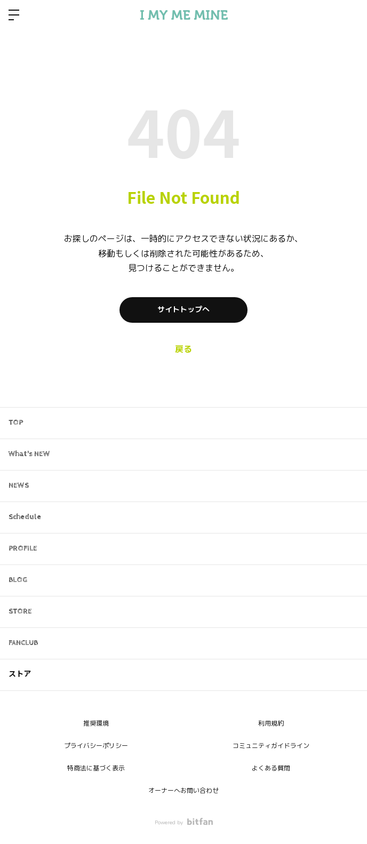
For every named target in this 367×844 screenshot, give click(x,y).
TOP (16, 422)
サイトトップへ (183, 310)
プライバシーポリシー (96, 746)
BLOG (18, 580)
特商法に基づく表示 (96, 768)
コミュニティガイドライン (271, 746)
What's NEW (29, 454)
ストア (20, 674)
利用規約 (271, 723)
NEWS (19, 485)
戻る (183, 349)
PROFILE (23, 548)
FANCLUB (23, 643)
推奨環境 (96, 723)
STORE (20, 611)
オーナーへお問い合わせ (183, 790)
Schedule (25, 517)
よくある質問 (271, 768)
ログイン (349, 14)
